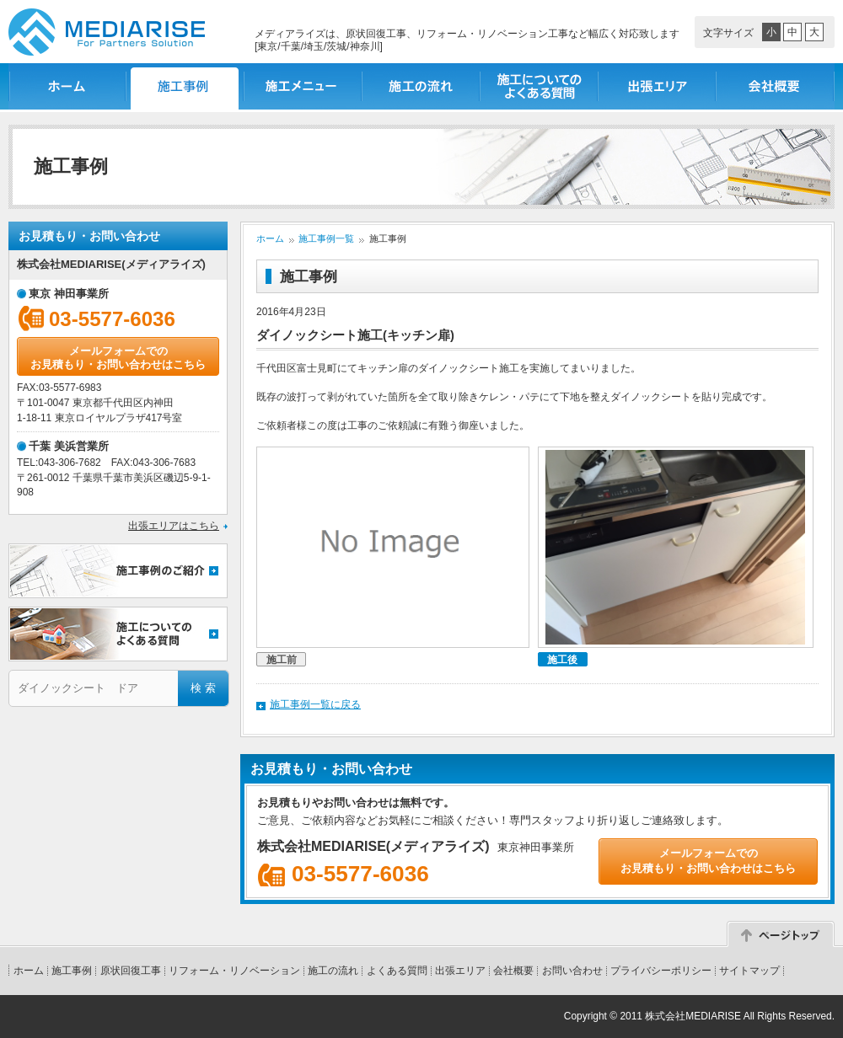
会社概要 (776, 86)
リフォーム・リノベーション (234, 970)
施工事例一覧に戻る (315, 704)
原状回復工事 (130, 970)
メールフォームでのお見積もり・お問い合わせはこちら (118, 358)
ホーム (67, 86)
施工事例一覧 (185, 86)
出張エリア (658, 86)
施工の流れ (421, 86)
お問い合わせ (572, 970)
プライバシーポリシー (660, 970)
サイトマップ (749, 970)
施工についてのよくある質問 (540, 86)
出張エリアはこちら (173, 526)
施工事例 (71, 970)
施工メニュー (303, 86)
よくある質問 (397, 970)
